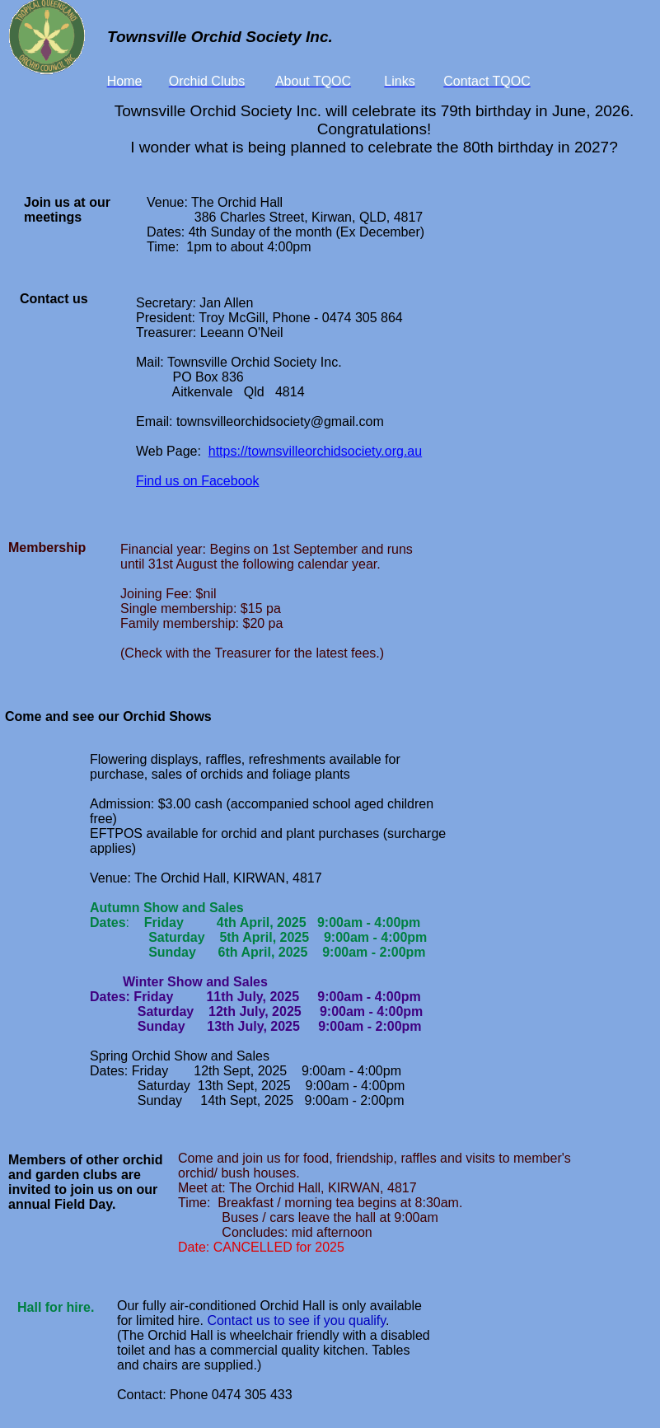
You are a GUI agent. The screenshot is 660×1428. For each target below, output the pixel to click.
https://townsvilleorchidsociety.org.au (315, 451)
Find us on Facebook (197, 481)
